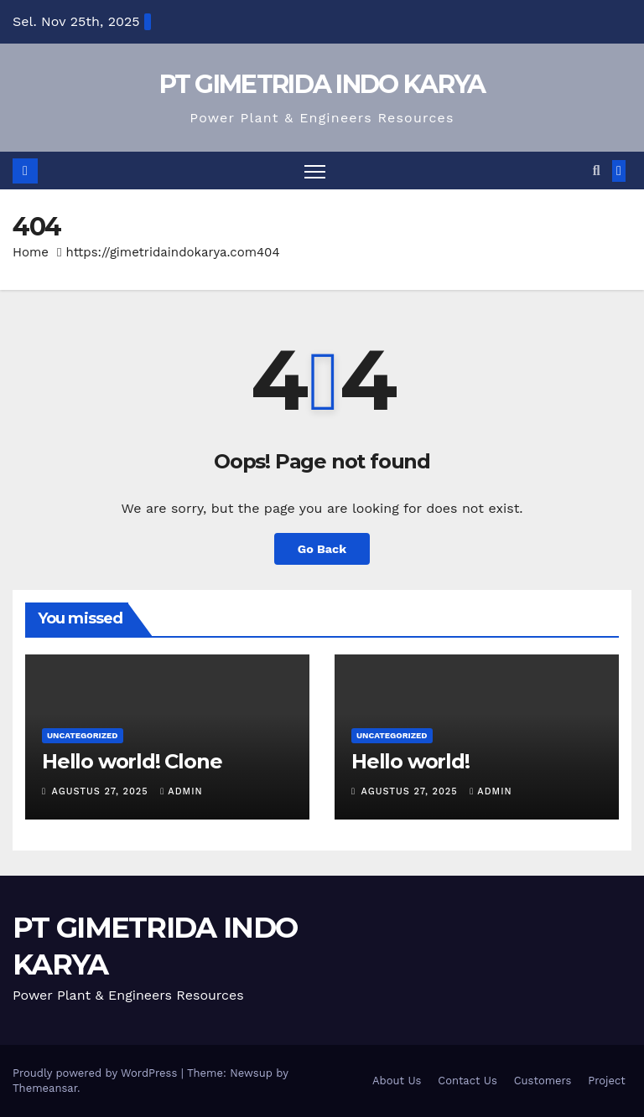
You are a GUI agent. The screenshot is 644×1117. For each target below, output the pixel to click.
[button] (596, 170)
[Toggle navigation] (314, 171)
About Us (396, 1080)
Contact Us (467, 1080)
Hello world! (410, 761)
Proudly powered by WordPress (97, 1073)
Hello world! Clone (131, 761)
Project (607, 1080)
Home (31, 252)
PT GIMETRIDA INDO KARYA (322, 84)
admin (181, 791)
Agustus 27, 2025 (102, 791)
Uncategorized (82, 735)
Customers (543, 1080)
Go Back (322, 549)
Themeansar (45, 1088)
